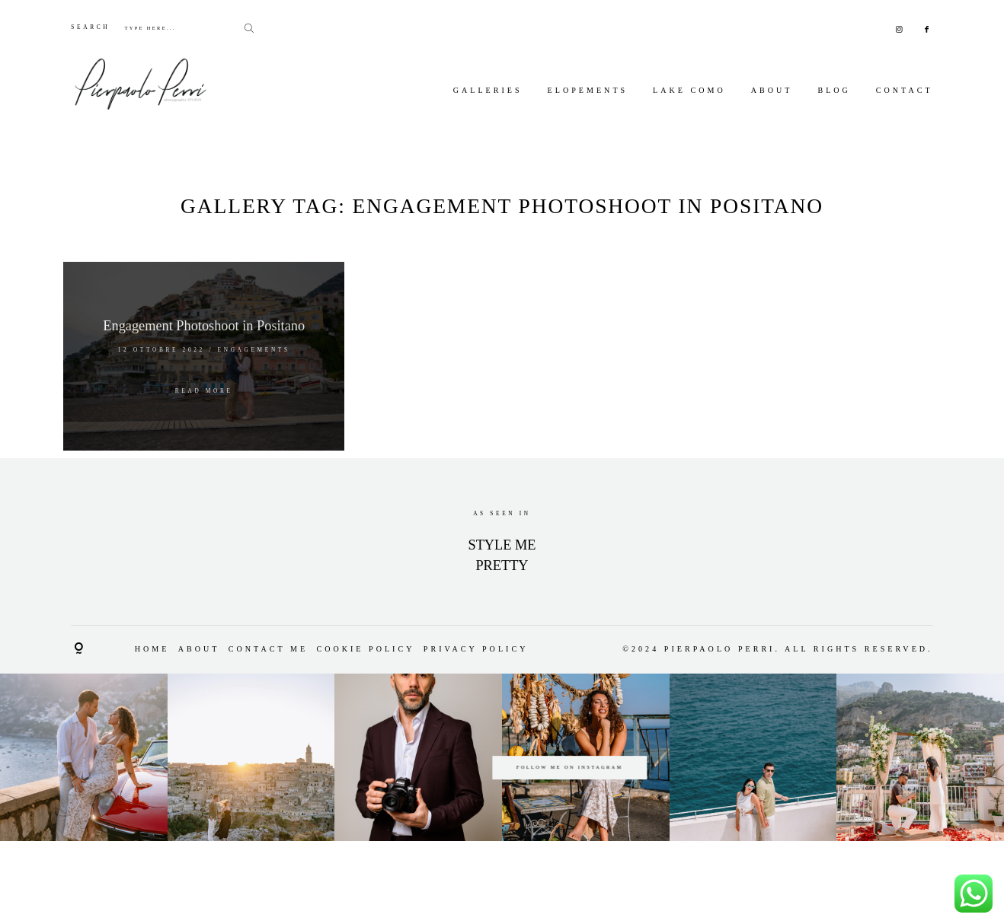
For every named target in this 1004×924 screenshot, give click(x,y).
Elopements (588, 90)
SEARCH (90, 27)
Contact (904, 90)
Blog (833, 90)
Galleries (488, 90)
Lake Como (689, 90)
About (772, 90)
